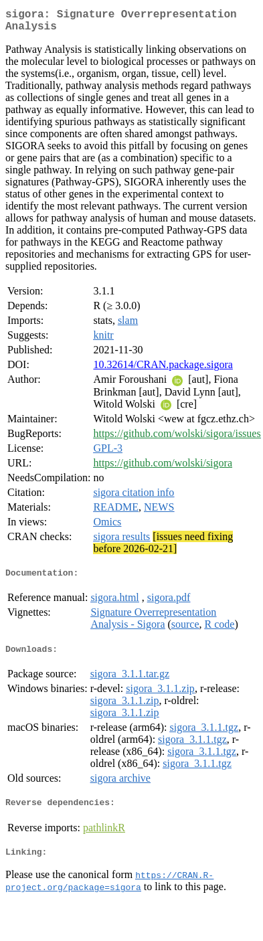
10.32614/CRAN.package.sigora (162, 369)
